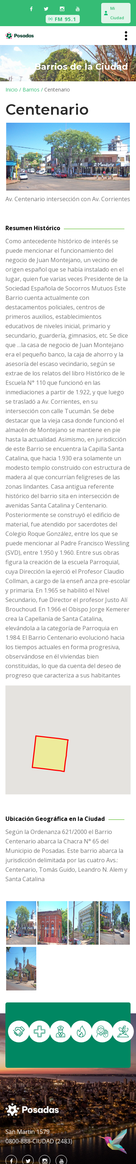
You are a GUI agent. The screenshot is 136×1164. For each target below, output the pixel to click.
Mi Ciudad (117, 12)
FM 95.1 (65, 19)
